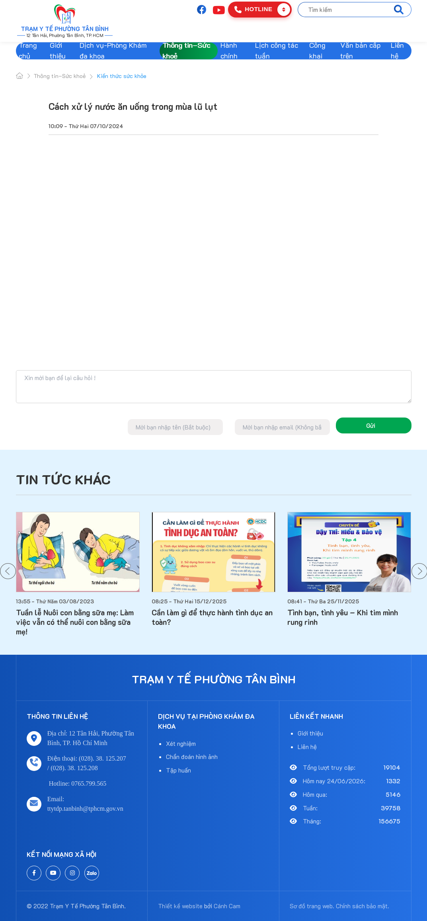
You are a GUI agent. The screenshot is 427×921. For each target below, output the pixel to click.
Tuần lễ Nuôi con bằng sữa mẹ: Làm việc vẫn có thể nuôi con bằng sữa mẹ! (75, 622)
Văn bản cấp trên (360, 50)
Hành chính (229, 50)
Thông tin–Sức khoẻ (186, 50)
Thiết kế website (180, 906)
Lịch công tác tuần (276, 50)
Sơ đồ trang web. (312, 906)
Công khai (317, 50)
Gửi (370, 425)
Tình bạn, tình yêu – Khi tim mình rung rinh (342, 617)
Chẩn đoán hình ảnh (192, 757)
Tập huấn (178, 770)
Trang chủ (28, 50)
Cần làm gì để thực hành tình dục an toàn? (212, 617)
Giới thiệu (58, 50)
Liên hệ (397, 50)
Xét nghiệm (181, 743)
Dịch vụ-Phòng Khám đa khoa (113, 50)
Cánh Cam (227, 906)
